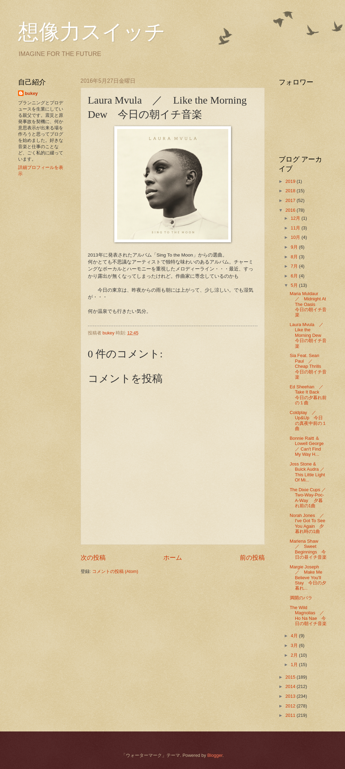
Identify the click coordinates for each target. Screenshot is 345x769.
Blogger (215, 755)
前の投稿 (252, 557)
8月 (295, 256)
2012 (290, 706)
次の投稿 (93, 557)
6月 (295, 275)
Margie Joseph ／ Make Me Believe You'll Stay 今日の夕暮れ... (308, 577)
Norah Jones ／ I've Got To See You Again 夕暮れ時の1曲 (309, 523)
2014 (290, 686)
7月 (295, 266)
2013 (290, 696)
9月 (295, 247)
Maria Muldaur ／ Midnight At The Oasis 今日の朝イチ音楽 (308, 304)
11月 (296, 227)
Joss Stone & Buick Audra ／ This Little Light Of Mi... (307, 472)
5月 (295, 285)
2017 (290, 200)
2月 (295, 655)
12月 (296, 218)
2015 (290, 677)
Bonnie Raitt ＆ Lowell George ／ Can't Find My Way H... (307, 446)
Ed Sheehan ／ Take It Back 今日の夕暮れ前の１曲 (309, 394)
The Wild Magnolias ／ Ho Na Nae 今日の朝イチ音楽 (309, 615)
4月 (295, 635)
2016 (290, 210)
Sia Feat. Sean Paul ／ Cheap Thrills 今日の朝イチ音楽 (308, 366)
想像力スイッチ (91, 32)
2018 (290, 190)
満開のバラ (301, 597)
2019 (290, 181)
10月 (296, 237)
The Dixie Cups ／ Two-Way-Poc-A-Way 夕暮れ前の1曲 (308, 497)
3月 (295, 645)
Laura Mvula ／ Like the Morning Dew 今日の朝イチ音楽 (309, 335)
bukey (31, 93)
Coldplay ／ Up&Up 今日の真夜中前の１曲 (308, 420)
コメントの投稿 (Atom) (115, 571)
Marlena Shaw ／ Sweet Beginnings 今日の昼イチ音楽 (308, 549)
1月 (295, 664)
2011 (290, 715)
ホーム (172, 557)
